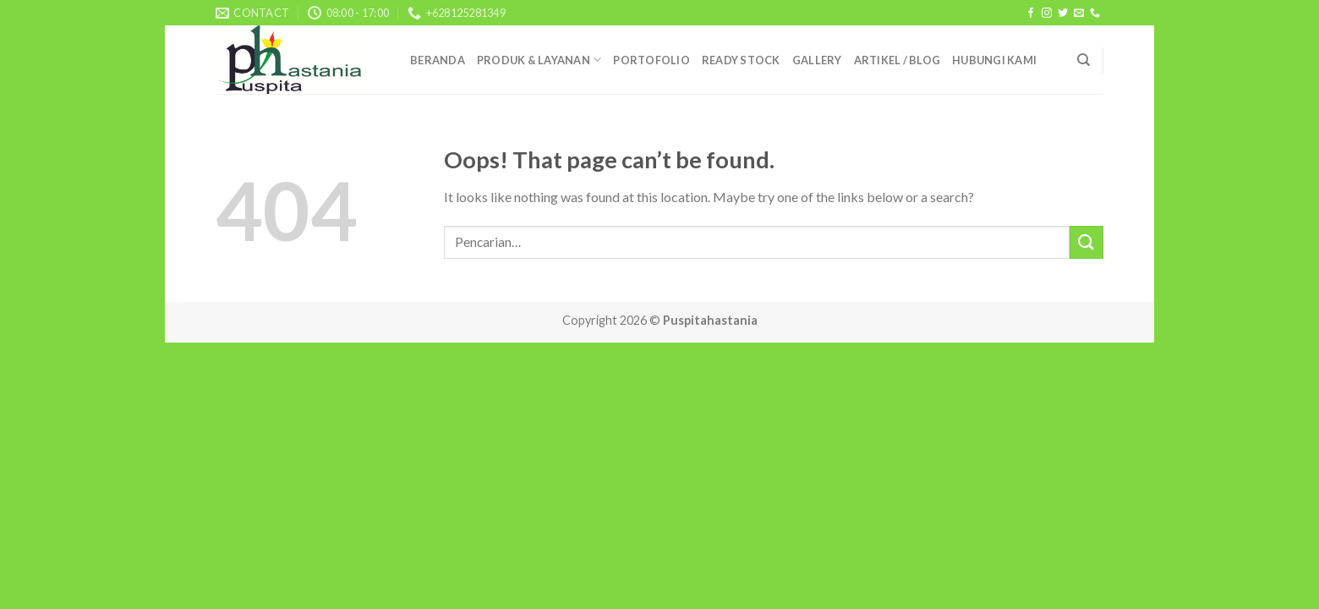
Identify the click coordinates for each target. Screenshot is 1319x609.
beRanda (437, 60)
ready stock (741, 60)
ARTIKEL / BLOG (897, 60)
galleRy (817, 60)
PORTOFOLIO (651, 60)
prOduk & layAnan (539, 60)
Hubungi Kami (994, 60)
